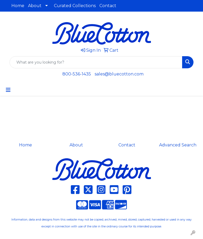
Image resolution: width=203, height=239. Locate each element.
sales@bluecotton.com (119, 74)
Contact (107, 5)
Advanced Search (177, 144)
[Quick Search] (96, 62)
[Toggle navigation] (8, 90)
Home (17, 5)
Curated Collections (75, 5)
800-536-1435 (76, 74)
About (34, 5)
